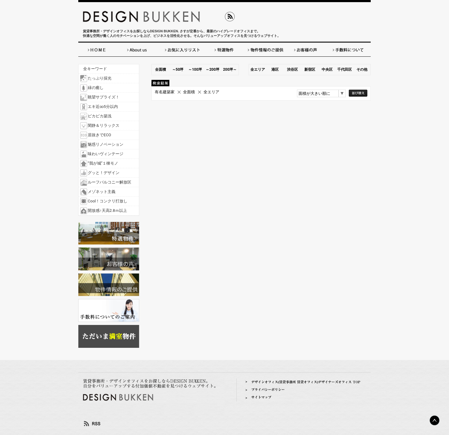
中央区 (327, 69)
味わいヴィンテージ (105, 154)
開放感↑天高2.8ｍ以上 (107, 210)
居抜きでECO (99, 135)
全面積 (160, 69)
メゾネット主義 (101, 191)
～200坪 (212, 69)
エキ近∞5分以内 (103, 106)
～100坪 (195, 69)
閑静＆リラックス (103, 125)
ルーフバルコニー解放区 (109, 182)
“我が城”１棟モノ (103, 163)
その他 (361, 69)
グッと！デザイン (103, 172)
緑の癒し (96, 87)
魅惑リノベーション (105, 144)
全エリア (257, 69)
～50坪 (178, 69)
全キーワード (95, 68)
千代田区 (344, 69)
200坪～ (230, 69)
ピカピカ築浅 (99, 116)
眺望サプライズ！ (103, 97)
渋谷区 (292, 69)
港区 (275, 69)
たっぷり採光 (99, 78)
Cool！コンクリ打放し (107, 201)
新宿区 (309, 69)
